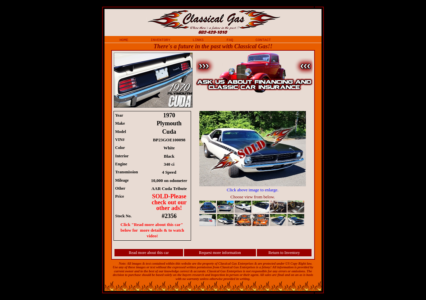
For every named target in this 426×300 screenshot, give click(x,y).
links (198, 40)
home (123, 40)
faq (230, 40)
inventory (160, 40)
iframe (256, 169)
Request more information (220, 252)
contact (263, 40)
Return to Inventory (284, 252)
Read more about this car (149, 252)
